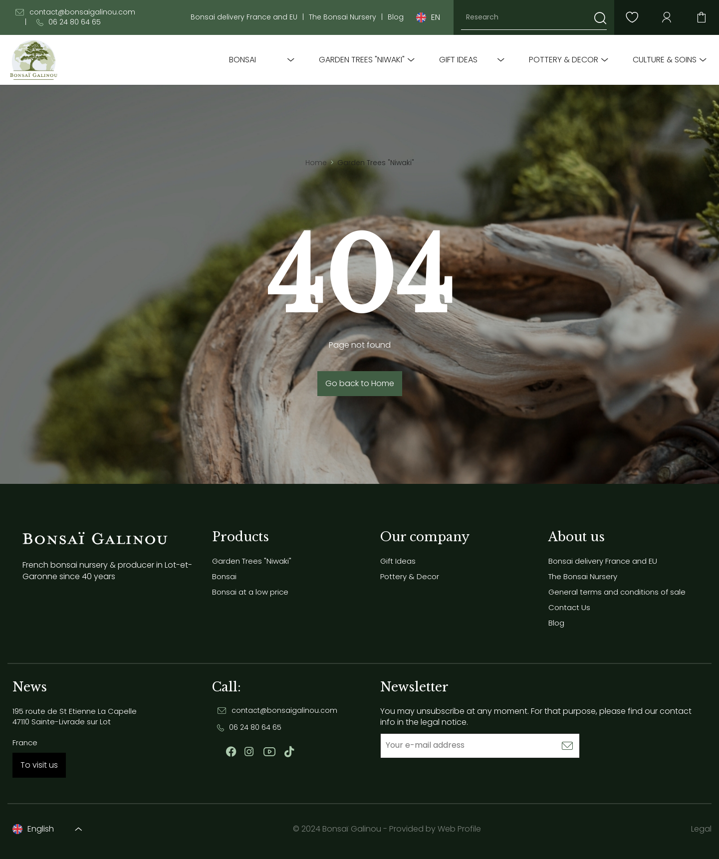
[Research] (534, 17)
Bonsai (242, 59)
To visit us (39, 765)
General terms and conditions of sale (617, 592)
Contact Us (569, 607)
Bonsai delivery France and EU (244, 17)
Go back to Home (359, 383)
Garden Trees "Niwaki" (362, 59)
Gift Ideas (458, 59)
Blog (396, 17)
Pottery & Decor (563, 59)
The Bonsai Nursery (342, 17)
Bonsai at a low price (250, 592)
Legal (701, 829)
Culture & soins (665, 59)
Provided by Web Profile (435, 829)
